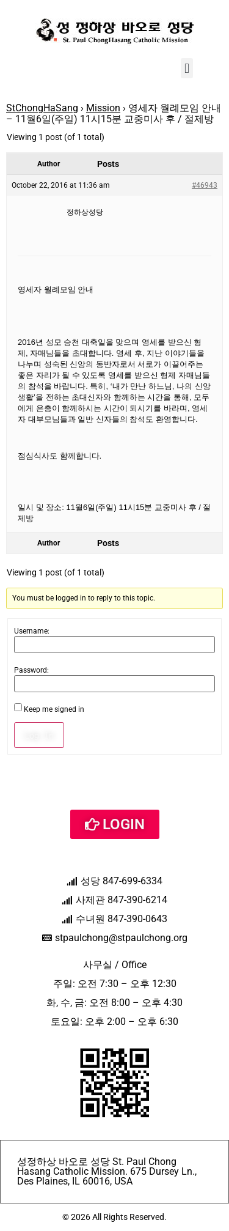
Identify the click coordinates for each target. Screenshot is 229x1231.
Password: (31, 670)
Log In (39, 735)
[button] (186, 68)
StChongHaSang (42, 108)
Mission (103, 108)
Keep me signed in (54, 709)
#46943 (204, 185)
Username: (31, 631)
